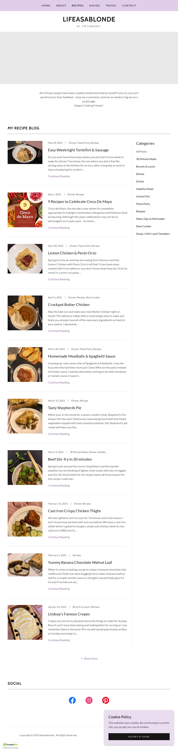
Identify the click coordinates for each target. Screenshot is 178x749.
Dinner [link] (140, 173)
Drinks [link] (140, 181)
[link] (89, 20)
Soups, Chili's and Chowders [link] (153, 233)
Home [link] (46, 5)
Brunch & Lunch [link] (145, 166)
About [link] (61, 5)
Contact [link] (129, 5)
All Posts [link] (141, 151)
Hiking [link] (94, 5)
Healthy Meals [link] (144, 188)
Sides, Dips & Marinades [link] (150, 218)
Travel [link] (111, 5)
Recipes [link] (78, 5)
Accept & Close (138, 736)
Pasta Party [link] (143, 203)
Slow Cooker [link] (143, 226)
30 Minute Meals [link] (146, 159)
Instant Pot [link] (143, 196)
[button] (89, 658)
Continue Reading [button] (59, 176)
